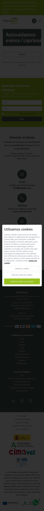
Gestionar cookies (22, 268)
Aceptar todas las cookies (22, 281)
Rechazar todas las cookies (22, 275)
